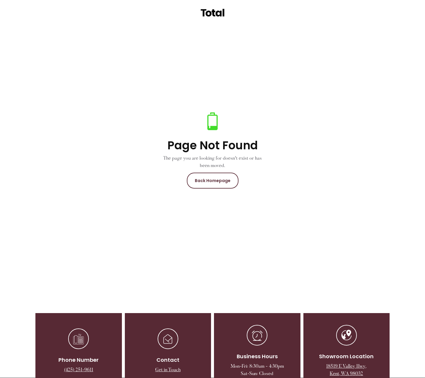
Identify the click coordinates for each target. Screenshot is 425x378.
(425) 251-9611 (78, 370)
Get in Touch (168, 370)
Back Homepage (213, 181)
